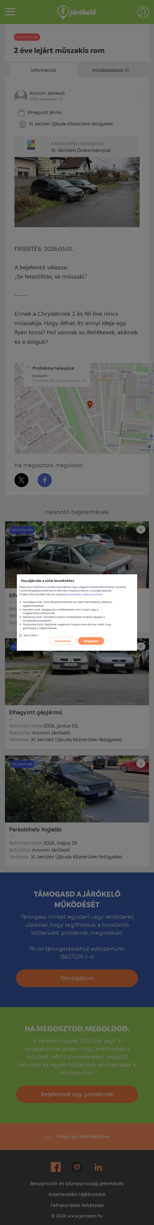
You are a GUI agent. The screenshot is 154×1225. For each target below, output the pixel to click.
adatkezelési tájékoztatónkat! (85, 594)
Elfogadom (91, 641)
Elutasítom (63, 641)
